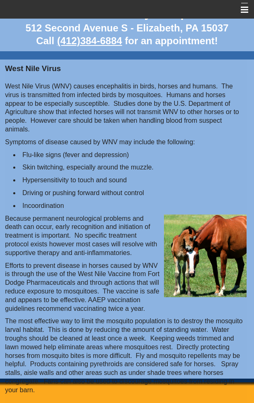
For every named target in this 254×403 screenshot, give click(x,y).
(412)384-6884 (89, 40)
